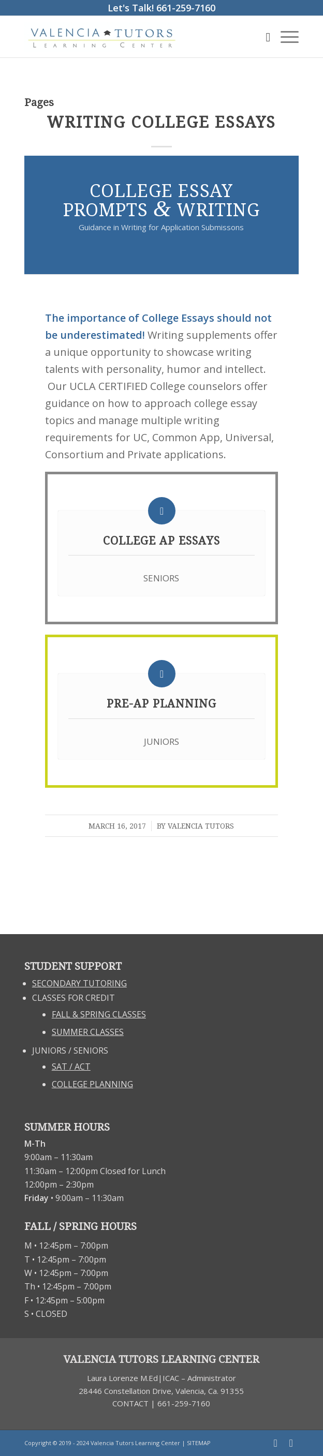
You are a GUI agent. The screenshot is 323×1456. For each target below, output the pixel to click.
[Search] (262, 36)
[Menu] (284, 36)
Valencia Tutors (201, 826)
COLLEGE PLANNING (92, 1084)
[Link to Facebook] (275, 1443)
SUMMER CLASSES (88, 1032)
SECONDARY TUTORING (79, 983)
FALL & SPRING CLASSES (99, 1014)
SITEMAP (199, 1443)
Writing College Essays (161, 122)
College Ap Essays (161, 540)
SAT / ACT (71, 1066)
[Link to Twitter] (291, 1443)
